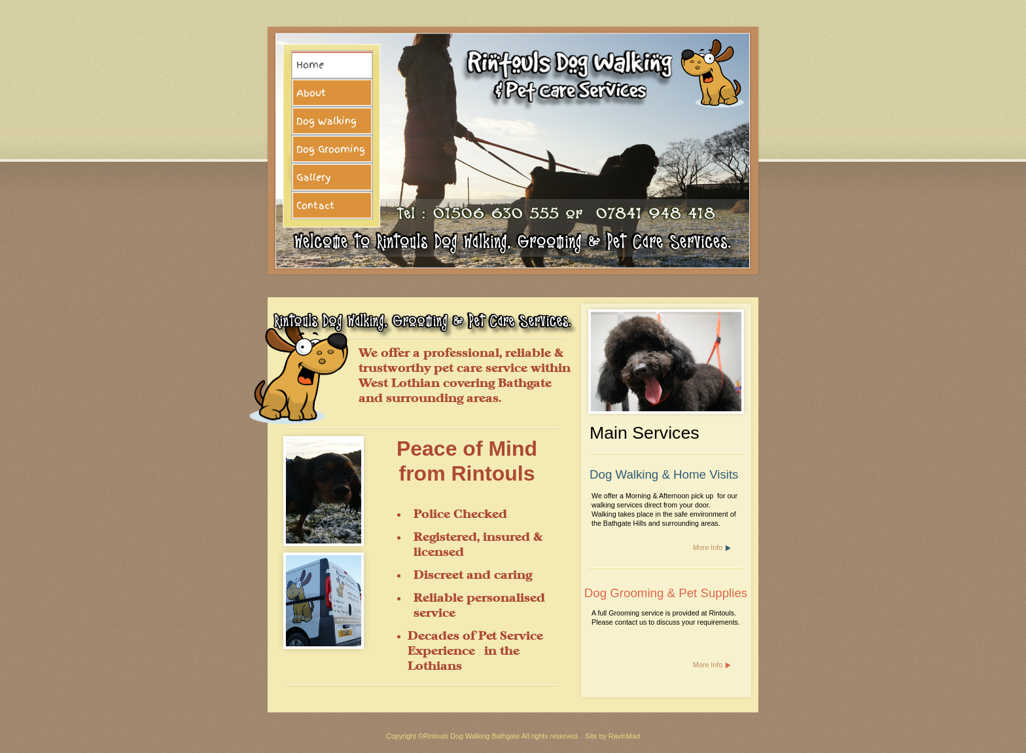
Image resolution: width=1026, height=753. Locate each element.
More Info (707, 547)
